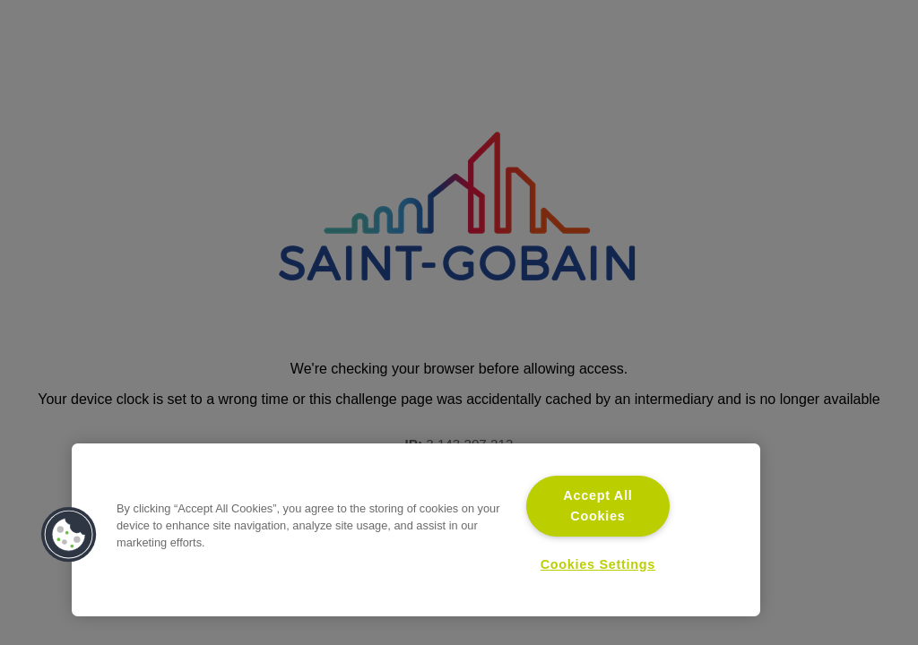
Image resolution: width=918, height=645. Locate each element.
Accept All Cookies (597, 505)
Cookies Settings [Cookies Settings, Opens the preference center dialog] (598, 564)
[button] (69, 534)
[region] (416, 529)
